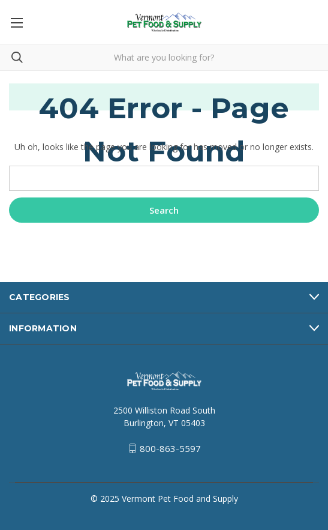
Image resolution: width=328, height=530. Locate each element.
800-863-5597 (170, 448)
